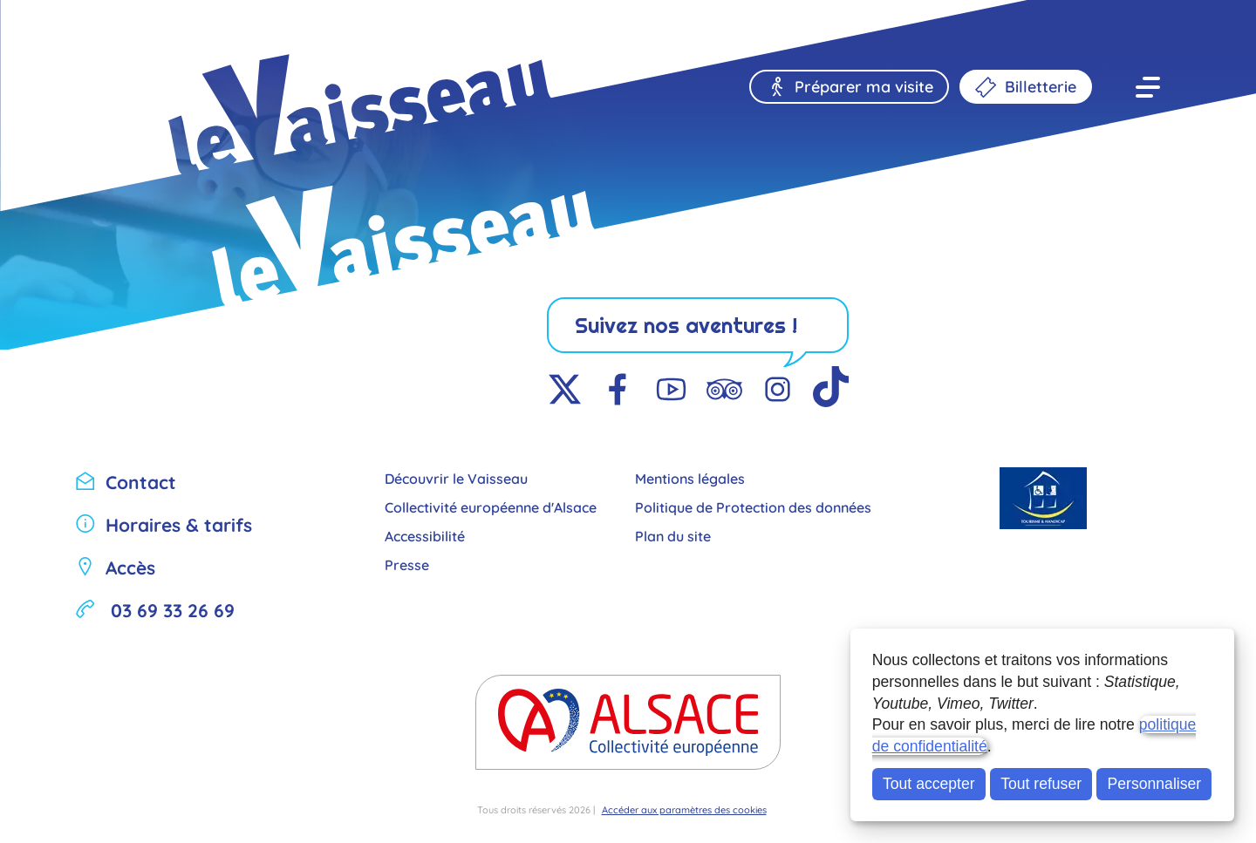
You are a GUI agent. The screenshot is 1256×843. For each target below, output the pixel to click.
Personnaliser (1155, 783)
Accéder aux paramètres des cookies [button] (684, 809)
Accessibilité (425, 535)
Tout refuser (1041, 783)
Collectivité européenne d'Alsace (491, 506)
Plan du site (673, 535)
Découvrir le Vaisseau (456, 477)
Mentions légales (690, 477)
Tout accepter (929, 783)
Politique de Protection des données (753, 506)
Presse (407, 564)
